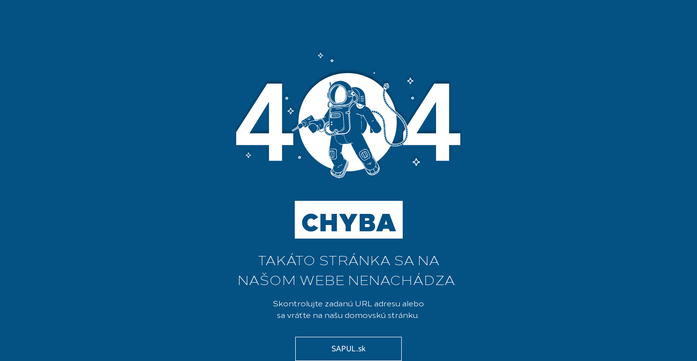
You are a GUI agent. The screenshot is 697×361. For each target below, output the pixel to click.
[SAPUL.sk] (348, 349)
